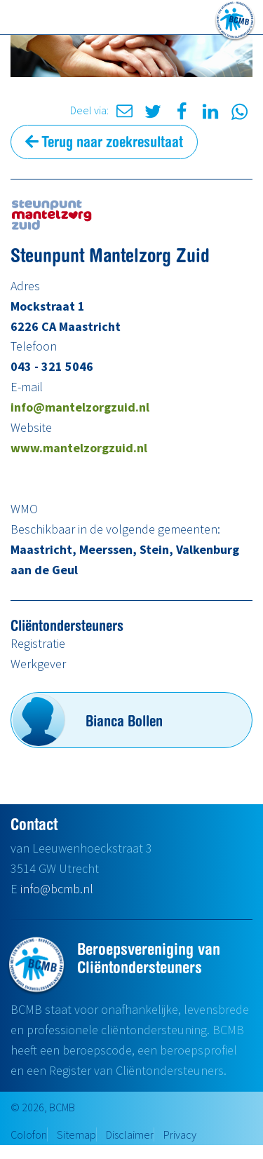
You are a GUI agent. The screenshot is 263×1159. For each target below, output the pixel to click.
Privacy (179, 1134)
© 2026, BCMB (43, 1107)
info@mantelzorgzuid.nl (80, 407)
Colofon (29, 1134)
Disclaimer (130, 1134)
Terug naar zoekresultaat (104, 142)
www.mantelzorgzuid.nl (79, 448)
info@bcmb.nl (56, 889)
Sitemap (76, 1134)
